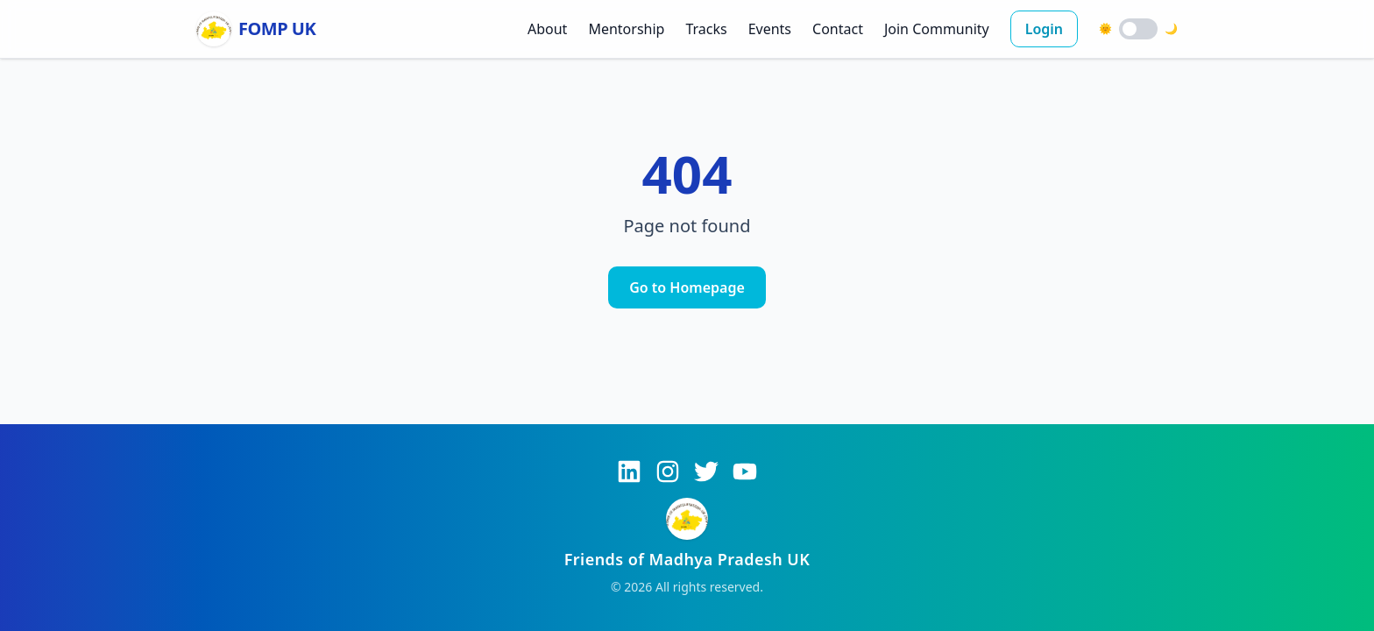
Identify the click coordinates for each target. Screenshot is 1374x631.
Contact (837, 29)
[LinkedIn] (629, 471)
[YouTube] (745, 471)
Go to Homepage (687, 287)
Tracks (705, 29)
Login (1044, 29)
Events (769, 29)
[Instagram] (667, 471)
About (547, 29)
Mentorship (626, 29)
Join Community (936, 29)
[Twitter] (706, 471)
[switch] (1138, 28)
